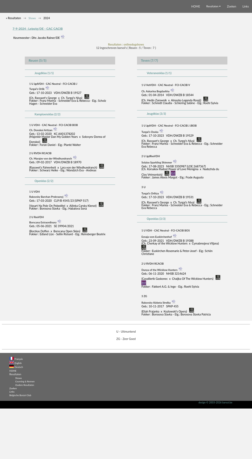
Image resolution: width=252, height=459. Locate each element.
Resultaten (213, 56)
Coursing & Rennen (24, 431)
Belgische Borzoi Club (20, 445)
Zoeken (231, 57)
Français (19, 409)
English (18, 413)
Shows (32, 68)
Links (246, 57)
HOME (195, 57)
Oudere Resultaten (24, 435)
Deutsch (19, 417)
